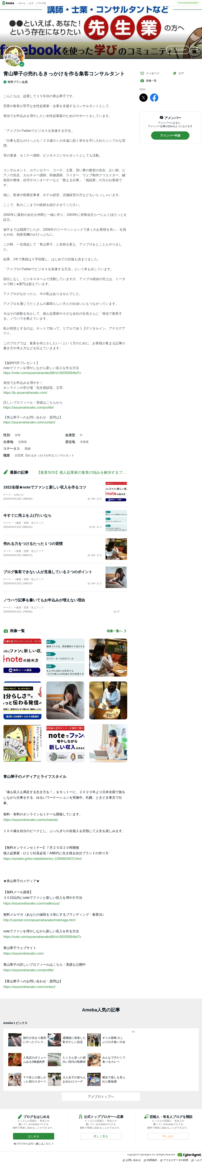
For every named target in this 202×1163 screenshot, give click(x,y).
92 (92, 527)
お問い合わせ (132, 1160)
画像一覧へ (117, 631)
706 (91, 498)
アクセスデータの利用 (174, 1160)
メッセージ (149, 73)
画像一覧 (148, 81)
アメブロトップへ (101, 1096)
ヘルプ (196, 1160)
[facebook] (154, 97)
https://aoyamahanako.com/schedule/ (30, 820)
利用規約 (150, 1160)
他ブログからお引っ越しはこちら (32, 1143)
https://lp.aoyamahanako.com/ (25, 392)
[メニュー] (197, 50)
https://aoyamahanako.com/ (23, 953)
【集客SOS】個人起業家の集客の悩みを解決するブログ (83, 472)
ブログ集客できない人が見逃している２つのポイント (47, 572)
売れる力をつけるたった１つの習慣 (33, 544)
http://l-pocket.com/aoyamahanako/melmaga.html (39, 920)
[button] (178, 50)
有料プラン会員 (15, 82)
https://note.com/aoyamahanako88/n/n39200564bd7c (42, 373)
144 (91, 583)
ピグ (178, 73)
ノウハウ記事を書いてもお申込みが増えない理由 (44, 600)
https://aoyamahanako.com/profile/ (28, 407)
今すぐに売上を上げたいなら (27, 515)
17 (117, 611)
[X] (143, 97)
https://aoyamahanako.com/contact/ (29, 422)
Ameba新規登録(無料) (188, 2)
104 (91, 555)
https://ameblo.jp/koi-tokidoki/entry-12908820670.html (42, 858)
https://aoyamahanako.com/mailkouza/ (31, 903)
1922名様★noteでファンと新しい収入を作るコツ (44, 487)
